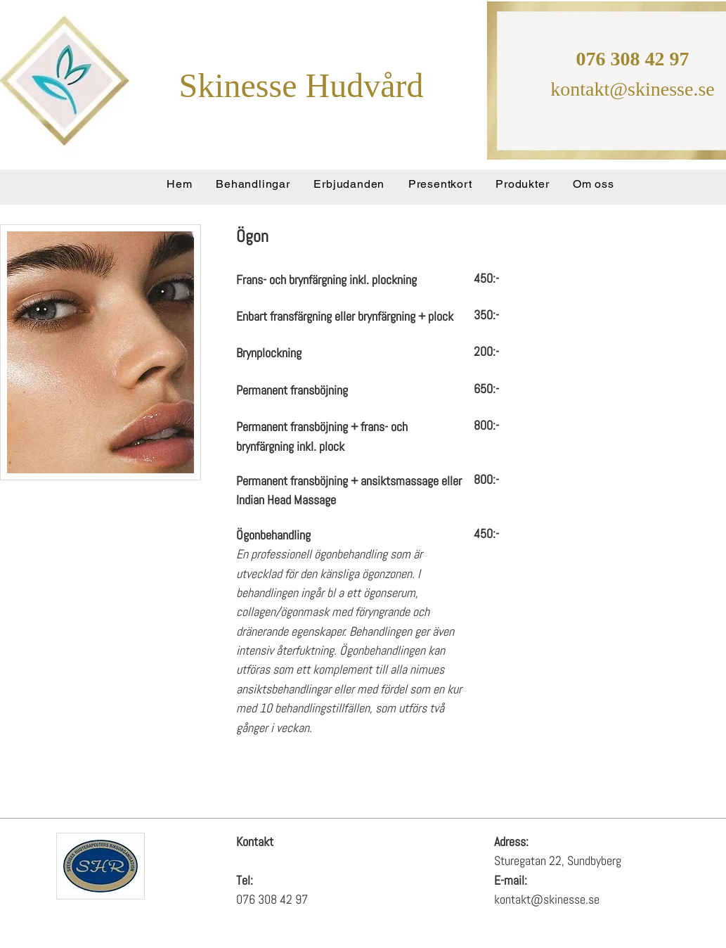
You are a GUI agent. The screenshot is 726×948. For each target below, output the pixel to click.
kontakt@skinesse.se (632, 89)
